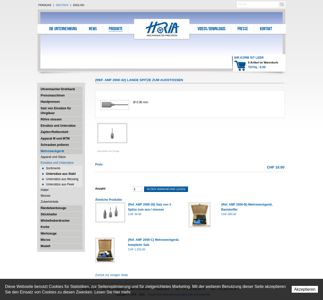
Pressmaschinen (53, 95)
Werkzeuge (49, 233)
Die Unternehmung (63, 29)
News (93, 29)
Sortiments (53, 168)
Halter (45, 190)
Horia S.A (162, 29)
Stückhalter (49, 214)
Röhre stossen (51, 119)
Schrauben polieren (55, 145)
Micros (45, 240)
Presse (242, 29)
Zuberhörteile (50, 202)
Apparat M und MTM (55, 138)
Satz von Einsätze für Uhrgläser (56, 111)
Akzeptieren (305, 289)
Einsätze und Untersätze (58, 125)
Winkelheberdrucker (55, 220)
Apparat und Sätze (53, 157)
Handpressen (50, 102)
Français (44, 5)
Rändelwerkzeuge (53, 208)
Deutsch (62, 5)
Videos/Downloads (212, 29)
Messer (45, 195)
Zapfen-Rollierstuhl (54, 132)
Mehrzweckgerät (52, 151)
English (78, 5)
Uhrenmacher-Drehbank (58, 89)
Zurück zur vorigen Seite (111, 275)
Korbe (45, 227)
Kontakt (266, 29)
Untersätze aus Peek (60, 184)
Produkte (116, 29)
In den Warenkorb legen (166, 189)
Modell (45, 246)
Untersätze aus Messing (62, 179)
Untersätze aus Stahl (61, 174)
